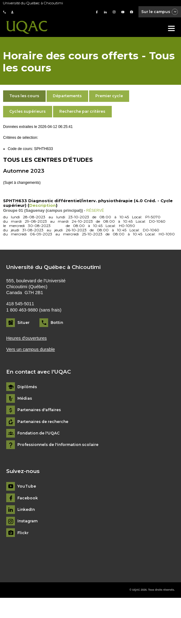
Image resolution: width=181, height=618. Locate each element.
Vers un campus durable (30, 349)
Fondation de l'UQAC (38, 433)
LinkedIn (26, 509)
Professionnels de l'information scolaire (57, 445)
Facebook (27, 498)
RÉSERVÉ (95, 210)
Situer (23, 322)
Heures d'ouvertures (26, 338)
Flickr (23, 533)
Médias (24, 398)
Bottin (57, 322)
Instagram (27, 521)
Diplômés (27, 387)
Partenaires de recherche (42, 422)
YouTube (26, 486)
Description (42, 205)
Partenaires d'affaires (39, 410)
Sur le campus (160, 12)
